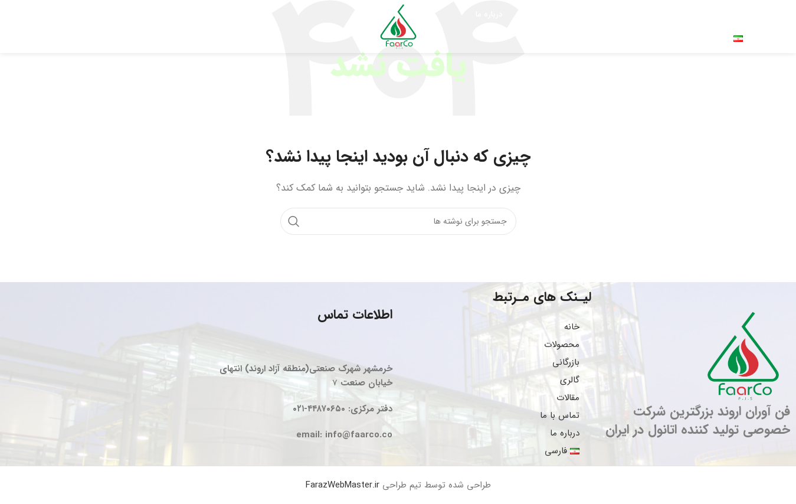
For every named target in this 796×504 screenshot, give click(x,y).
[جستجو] (52, 26)
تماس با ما (559, 415)
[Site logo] (398, 26)
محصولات (561, 345)
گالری (569, 380)
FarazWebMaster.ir (342, 485)
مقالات (567, 398)
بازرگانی (565, 362)
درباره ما (564, 433)
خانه (571, 327)
